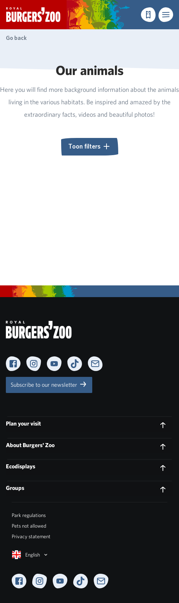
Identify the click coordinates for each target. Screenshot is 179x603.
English (30, 554)
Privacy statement (31, 536)
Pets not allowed (29, 526)
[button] (166, 14)
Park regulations (29, 515)
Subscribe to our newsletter (49, 384)
